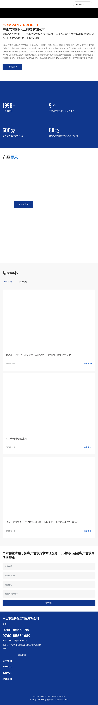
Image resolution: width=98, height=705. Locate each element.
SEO (63, 696)
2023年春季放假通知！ (17, 438)
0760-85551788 (16, 630)
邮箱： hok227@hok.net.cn (15, 640)
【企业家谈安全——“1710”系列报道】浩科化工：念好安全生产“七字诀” (41, 522)
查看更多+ (88, 364)
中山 (63, 700)
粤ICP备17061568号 (38, 700)
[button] (50, 16)
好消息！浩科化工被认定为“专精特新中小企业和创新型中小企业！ (39, 355)
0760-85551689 (16, 635)
